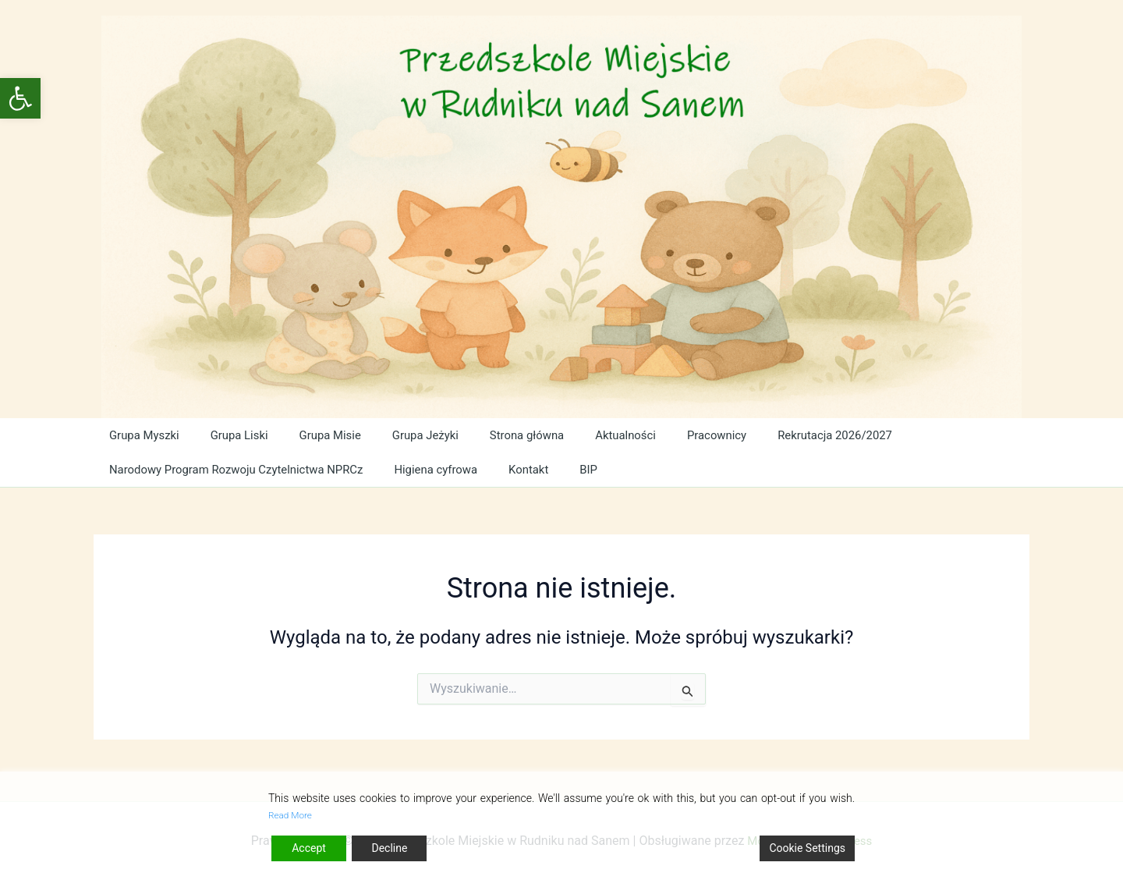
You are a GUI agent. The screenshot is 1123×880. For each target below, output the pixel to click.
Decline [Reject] (389, 848)
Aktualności (619, 435)
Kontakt (540, 469)
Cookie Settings (807, 848)
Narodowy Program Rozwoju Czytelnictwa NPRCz (242, 469)
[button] (20, 98)
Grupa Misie (326, 435)
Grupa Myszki (144, 435)
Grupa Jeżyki (420, 435)
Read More (294, 814)
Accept (309, 848)
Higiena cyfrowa (449, 469)
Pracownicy (708, 435)
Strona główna (521, 435)
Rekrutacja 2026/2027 (826, 435)
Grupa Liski (238, 435)
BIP (595, 469)
